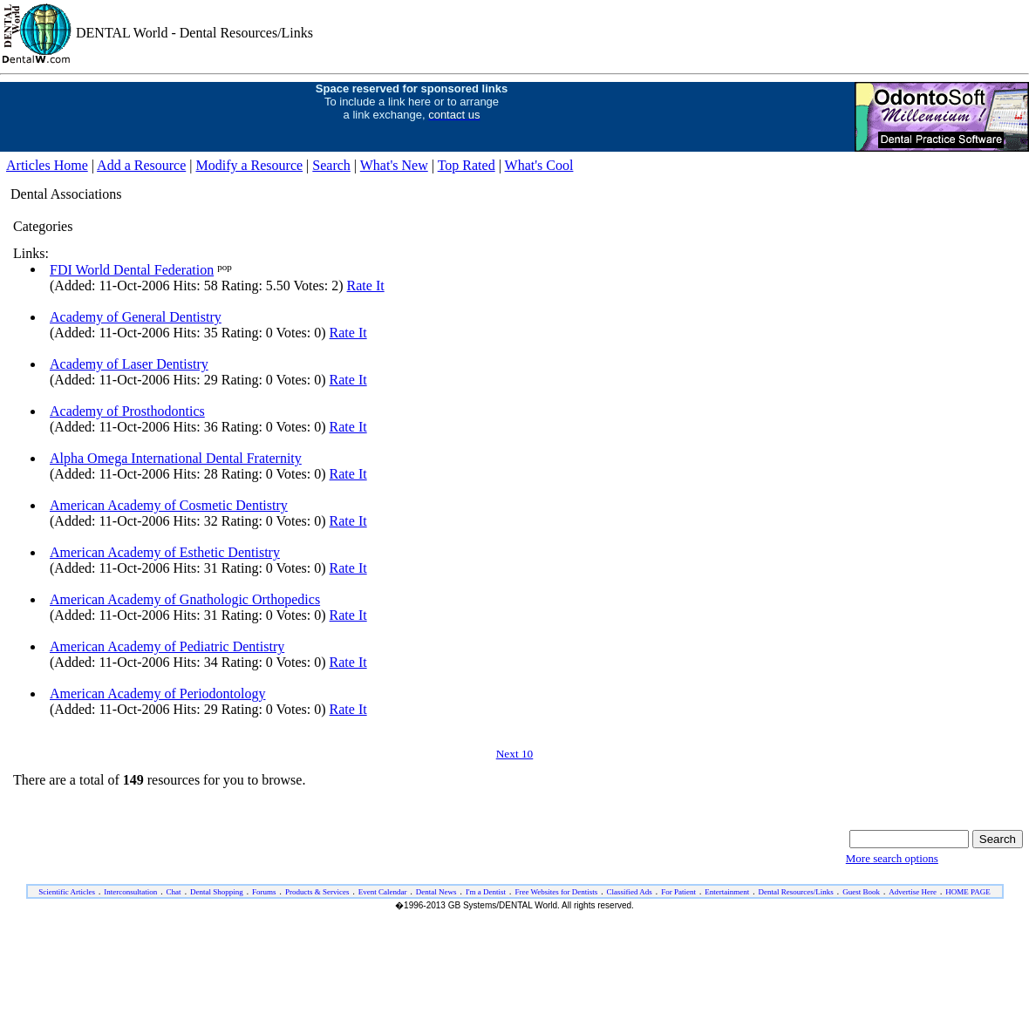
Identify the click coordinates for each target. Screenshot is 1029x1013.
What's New (394, 165)
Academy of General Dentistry (135, 316)
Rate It (366, 285)
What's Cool (539, 165)
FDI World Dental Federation (132, 269)
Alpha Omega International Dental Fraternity (176, 458)
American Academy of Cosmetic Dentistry (169, 505)
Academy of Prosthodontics (127, 411)
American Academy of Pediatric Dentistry (167, 646)
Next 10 (515, 753)
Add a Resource (141, 165)
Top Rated (466, 165)
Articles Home (47, 165)
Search (331, 165)
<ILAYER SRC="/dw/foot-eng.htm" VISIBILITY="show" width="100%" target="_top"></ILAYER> (514, 933)
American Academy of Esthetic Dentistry (165, 552)
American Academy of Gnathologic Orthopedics (185, 599)
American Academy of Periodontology (158, 693)
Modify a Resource (249, 165)
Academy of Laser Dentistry (129, 364)
